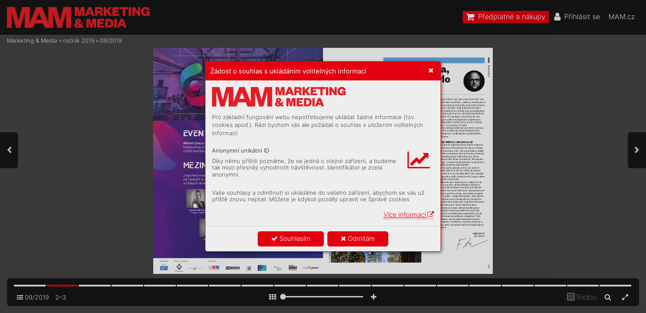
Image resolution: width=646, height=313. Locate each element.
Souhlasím (290, 238)
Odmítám (358, 238)
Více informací (409, 214)
